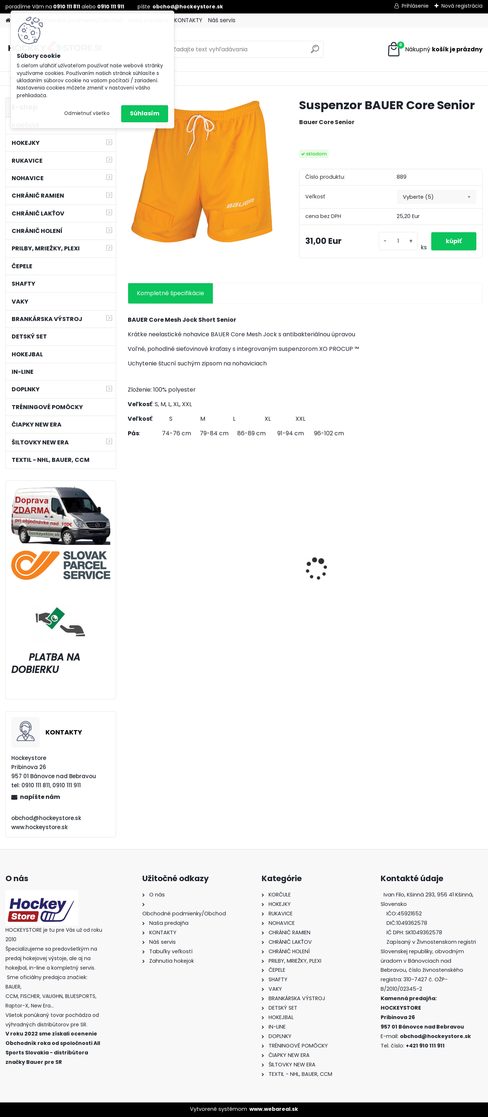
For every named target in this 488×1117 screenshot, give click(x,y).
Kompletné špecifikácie (170, 293)
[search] (315, 52)
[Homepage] (8, 20)
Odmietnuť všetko (87, 113)
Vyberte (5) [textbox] (418, 197)
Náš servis (221, 20)
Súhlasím (144, 113)
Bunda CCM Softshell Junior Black (253, 583)
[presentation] (131, 556)
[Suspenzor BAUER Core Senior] (202, 172)
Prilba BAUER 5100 (427, 579)
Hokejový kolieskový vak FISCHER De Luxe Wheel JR (349, 581)
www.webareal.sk (273, 1109)
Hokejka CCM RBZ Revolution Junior (157, 581)
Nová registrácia (462, 5)
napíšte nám (40, 797)
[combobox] (436, 197)
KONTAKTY (188, 20)
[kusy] (398, 241)
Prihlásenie (415, 5)
